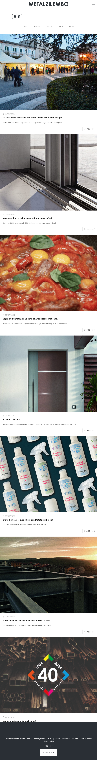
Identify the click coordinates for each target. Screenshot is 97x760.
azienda (37, 26)
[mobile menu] (93, 5)
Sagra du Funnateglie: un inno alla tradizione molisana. (30, 319)
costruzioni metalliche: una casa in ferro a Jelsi (26, 620)
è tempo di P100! (11, 419)
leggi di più (90, 129)
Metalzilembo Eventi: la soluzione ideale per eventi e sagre (32, 117)
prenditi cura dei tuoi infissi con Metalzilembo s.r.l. (28, 520)
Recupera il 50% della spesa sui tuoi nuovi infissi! (27, 218)
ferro (61, 26)
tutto (25, 26)
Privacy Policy (48, 741)
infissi (71, 26)
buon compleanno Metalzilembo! (19, 721)
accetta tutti (48, 752)
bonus (49, 26)
